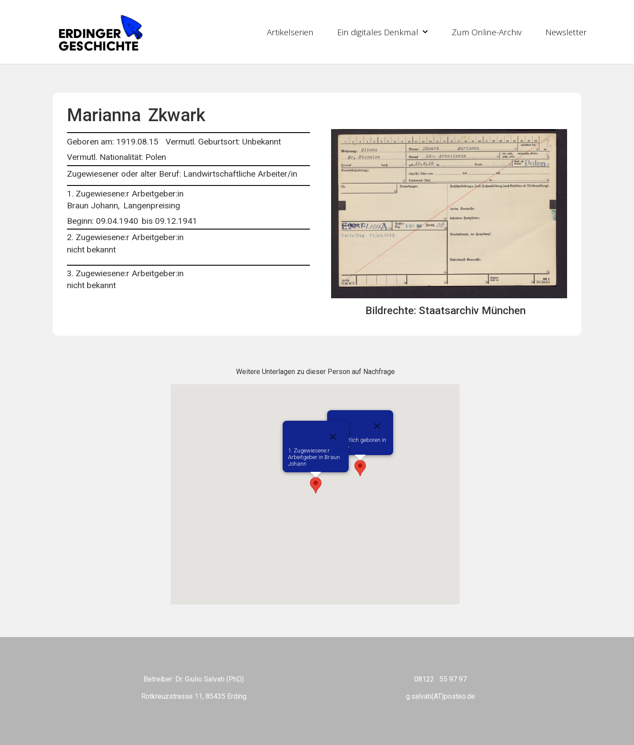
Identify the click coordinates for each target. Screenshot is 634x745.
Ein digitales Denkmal (382, 32)
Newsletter (566, 32)
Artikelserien (290, 32)
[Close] (377, 426)
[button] (360, 468)
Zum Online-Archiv (487, 32)
